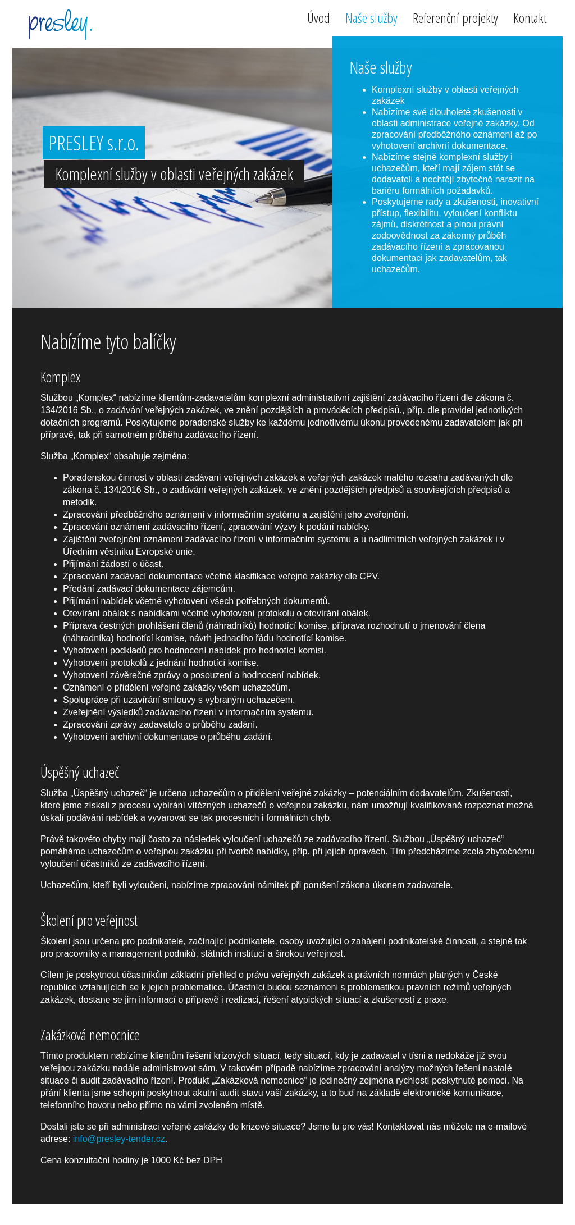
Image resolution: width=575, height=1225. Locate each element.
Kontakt (529, 19)
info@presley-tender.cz (119, 1139)
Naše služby (371, 19)
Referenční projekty (455, 19)
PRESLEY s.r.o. (59, 25)
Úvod (318, 19)
